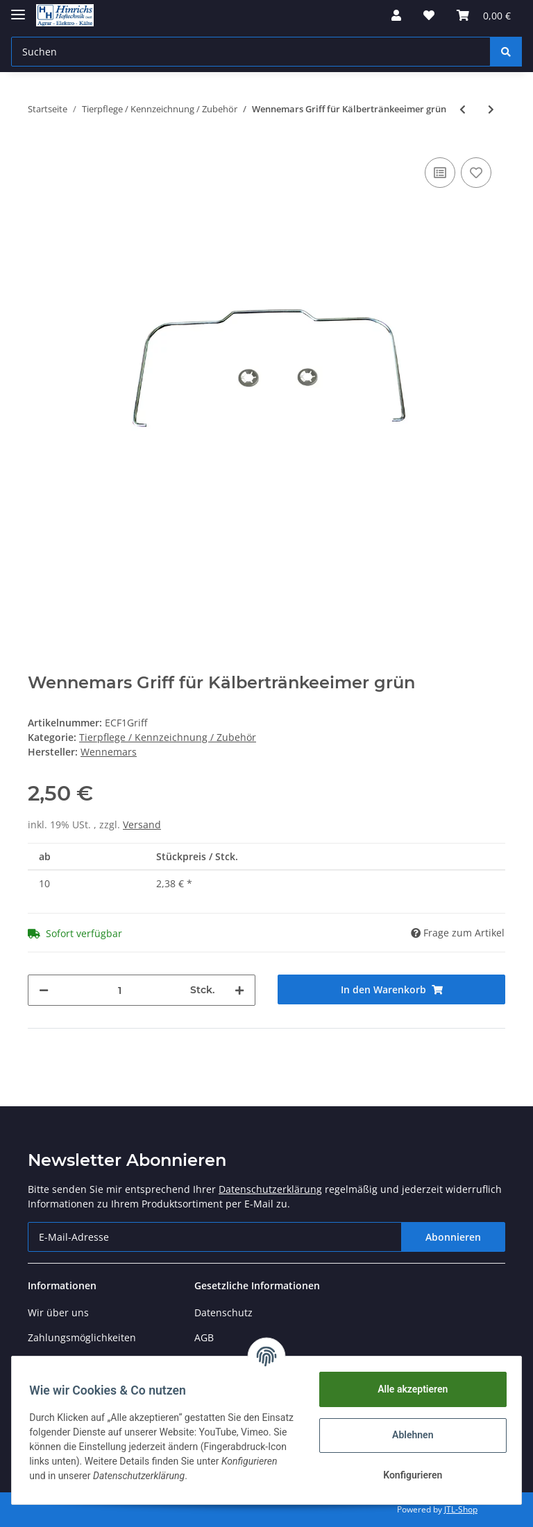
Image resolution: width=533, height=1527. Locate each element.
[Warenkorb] (484, 15)
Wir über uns (58, 1312)
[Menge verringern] (43, 990)
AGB (204, 1337)
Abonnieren (453, 1237)
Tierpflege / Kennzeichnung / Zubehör (167, 737)
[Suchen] (251, 52)
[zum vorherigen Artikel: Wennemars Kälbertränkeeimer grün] (462, 109)
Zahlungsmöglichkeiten (82, 1337)
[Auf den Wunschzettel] (476, 172)
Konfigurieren (407, 1475)
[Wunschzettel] (429, 15)
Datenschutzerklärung (270, 1189)
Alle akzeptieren (408, 1389)
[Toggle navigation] (18, 8)
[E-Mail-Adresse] (215, 1237)
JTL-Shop (460, 1509)
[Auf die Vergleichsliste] (440, 172)
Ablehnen (407, 1434)
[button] (396, 15)
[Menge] (119, 990)
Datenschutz (223, 1312)
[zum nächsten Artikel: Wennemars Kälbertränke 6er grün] (491, 109)
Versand (142, 824)
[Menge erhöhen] (239, 990)
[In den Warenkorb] (391, 989)
